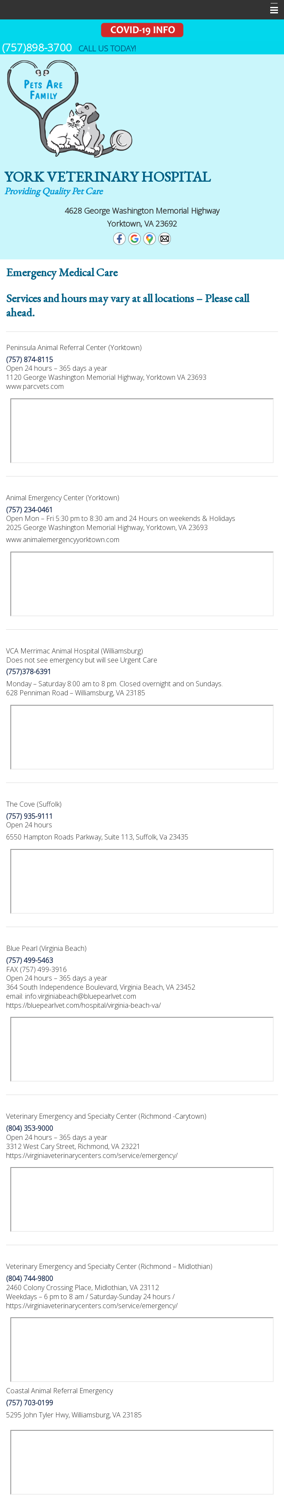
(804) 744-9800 (29, 1278)
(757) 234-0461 (29, 509)
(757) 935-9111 (29, 816)
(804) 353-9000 (29, 1128)
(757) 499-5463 (29, 960)
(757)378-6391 (28, 671)
